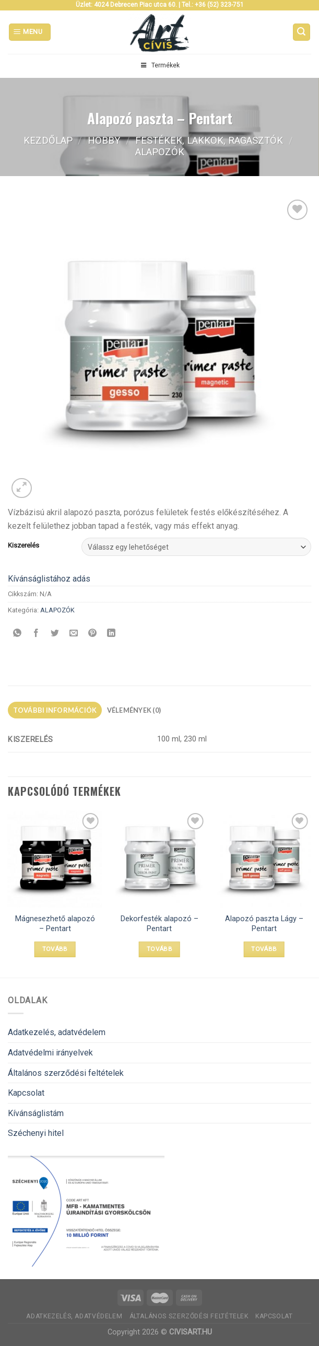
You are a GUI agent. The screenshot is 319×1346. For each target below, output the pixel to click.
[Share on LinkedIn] (111, 633)
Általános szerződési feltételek (66, 1073)
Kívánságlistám (36, 1113)
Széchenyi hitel (36, 1133)
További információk (55, 710)
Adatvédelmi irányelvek (50, 1053)
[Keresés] (302, 32)
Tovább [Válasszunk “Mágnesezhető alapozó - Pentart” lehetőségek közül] (55, 949)
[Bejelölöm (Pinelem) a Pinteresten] (92, 633)
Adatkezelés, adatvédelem (56, 1032)
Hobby (104, 140)
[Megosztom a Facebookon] (36, 633)
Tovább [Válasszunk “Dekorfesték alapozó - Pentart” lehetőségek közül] (159, 949)
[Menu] (30, 32)
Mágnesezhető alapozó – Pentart (55, 923)
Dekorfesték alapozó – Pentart (159, 923)
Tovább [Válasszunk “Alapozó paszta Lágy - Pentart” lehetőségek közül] (264, 949)
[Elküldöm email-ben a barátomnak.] (73, 633)
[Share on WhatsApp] (17, 633)
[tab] (55, 710)
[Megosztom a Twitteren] (55, 633)
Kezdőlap (48, 140)
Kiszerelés (23, 545)
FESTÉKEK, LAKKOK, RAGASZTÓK (209, 140)
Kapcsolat (26, 1093)
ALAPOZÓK (159, 151)
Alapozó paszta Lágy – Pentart (264, 923)
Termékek (159, 65)
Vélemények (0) (134, 710)
